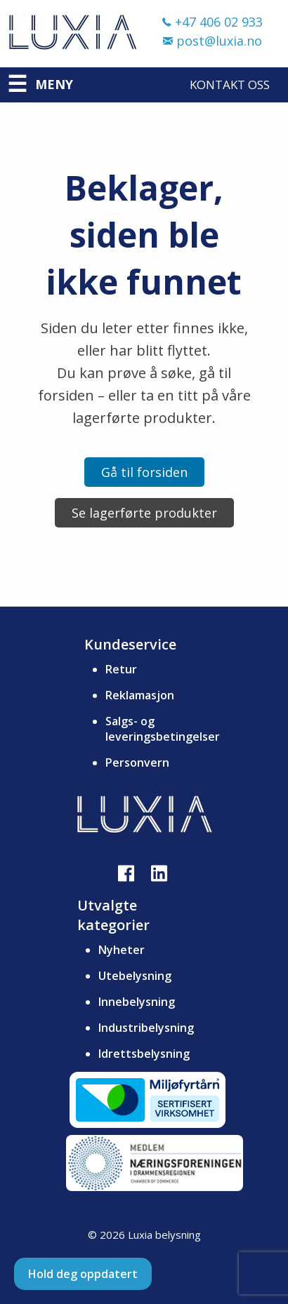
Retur (121, 669)
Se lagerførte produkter (144, 512)
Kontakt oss (230, 84)
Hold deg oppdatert (83, 1274)
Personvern (137, 762)
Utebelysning (134, 975)
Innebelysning (136, 1001)
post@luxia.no (212, 40)
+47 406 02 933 (212, 21)
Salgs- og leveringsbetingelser (162, 728)
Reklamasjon (139, 695)
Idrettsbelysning (144, 1053)
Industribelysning (146, 1027)
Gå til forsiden (144, 472)
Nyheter (121, 949)
